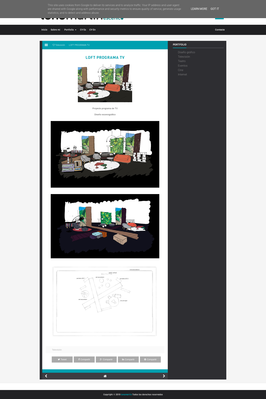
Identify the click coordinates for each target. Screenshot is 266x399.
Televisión (57, 349)
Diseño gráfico (186, 52)
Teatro (182, 61)
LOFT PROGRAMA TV (105, 57)
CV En (92, 29)
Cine (180, 70)
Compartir (84, 359)
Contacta (220, 29)
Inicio (44, 29)
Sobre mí (55, 29)
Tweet (62, 359)
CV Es (83, 29)
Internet (182, 74)
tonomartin (126, 394)
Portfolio (69, 29)
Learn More (199, 9)
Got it (215, 9)
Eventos (182, 65)
